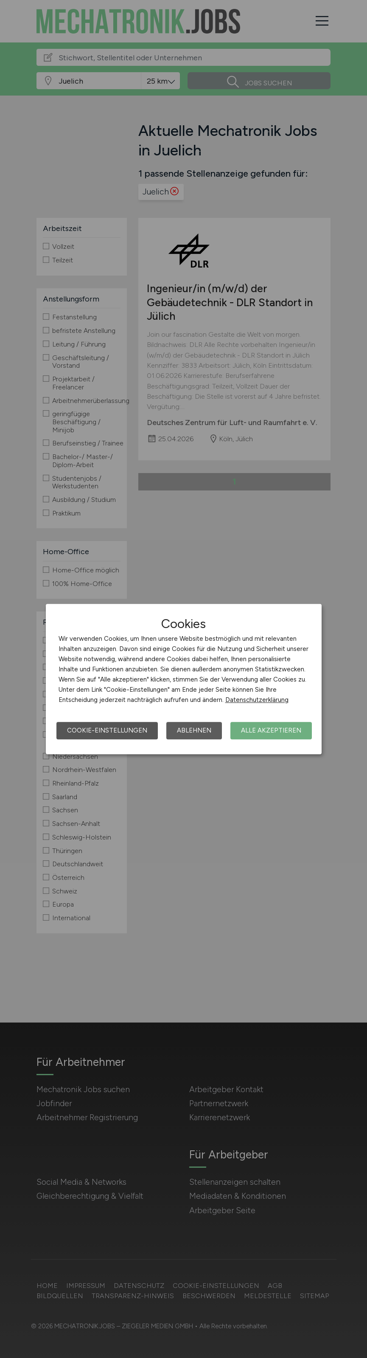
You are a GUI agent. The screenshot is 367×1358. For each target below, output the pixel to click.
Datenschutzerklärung (257, 700)
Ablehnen (194, 730)
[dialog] (184, 679)
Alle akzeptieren (271, 730)
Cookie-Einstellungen (107, 730)
